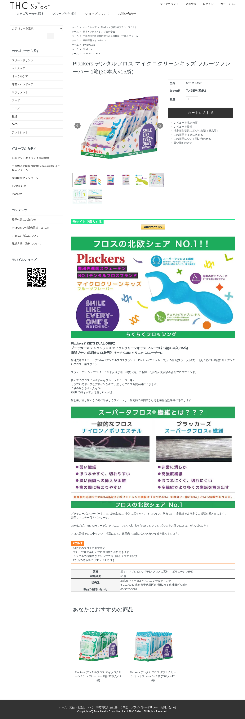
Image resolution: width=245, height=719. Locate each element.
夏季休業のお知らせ (24, 219)
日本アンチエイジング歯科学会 (99, 31)
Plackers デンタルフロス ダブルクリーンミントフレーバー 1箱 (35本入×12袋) (153, 676)
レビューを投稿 (183, 126)
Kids (98, 53)
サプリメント (20, 92)
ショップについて (95, 13)
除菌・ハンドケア (22, 84)
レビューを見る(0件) (186, 122)
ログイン (206, 3)
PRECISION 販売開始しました (30, 227)
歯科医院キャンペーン (94, 40)
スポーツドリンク (22, 60)
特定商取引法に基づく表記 (112, 707)
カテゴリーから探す (27, 13)
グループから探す (62, 13)
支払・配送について (81, 707)
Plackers (87, 49)
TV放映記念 (89, 44)
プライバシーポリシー (144, 707)
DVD (15, 124)
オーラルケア (90, 27)
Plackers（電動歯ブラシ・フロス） (119, 27)
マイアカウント (167, 3)
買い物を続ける (183, 142)
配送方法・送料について (26, 243)
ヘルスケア (18, 68)
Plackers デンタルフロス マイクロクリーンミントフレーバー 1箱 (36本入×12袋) (98, 676)
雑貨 (14, 116)
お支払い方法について (25, 235)
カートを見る (226, 3)
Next (160, 126)
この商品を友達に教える (188, 134)
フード (16, 100)
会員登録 (188, 3)
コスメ (16, 108)
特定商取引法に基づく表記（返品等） (196, 130)
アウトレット (20, 132)
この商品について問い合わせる (192, 138)
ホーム (75, 27)
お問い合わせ (124, 13)
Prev (77, 126)
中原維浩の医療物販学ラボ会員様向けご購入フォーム (110, 36)
